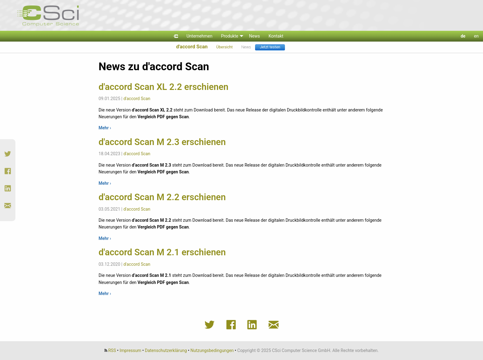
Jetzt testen (270, 47)
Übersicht (224, 47)
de (463, 36)
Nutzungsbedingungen (211, 350)
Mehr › (105, 127)
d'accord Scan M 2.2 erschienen (162, 197)
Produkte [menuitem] (229, 36)
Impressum (130, 350)
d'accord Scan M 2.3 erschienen (162, 142)
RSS (112, 350)
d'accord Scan (192, 47)
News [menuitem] (254, 36)
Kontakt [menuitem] (276, 36)
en (476, 36)
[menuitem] (175, 36)
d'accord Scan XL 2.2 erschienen (164, 87)
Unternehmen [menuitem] (200, 36)
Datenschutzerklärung (166, 350)
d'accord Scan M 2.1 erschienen (162, 252)
